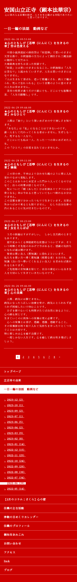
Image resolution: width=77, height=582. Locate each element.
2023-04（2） (15, 428)
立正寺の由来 (12, 380)
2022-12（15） (16, 450)
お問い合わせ (12, 543)
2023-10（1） (15, 405)
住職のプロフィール (17, 526)
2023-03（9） (15, 433)
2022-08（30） (16, 472)
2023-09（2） (15, 411)
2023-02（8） (15, 439)
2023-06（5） (15, 422)
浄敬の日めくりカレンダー (21, 517)
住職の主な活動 (14, 508)
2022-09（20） (16, 466)
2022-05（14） (16, 489)
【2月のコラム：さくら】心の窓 (25, 499)
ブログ (8, 570)
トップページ (12, 371)
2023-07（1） (15, 416)
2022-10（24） (16, 461)
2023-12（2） (15, 400)
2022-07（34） (16, 478)
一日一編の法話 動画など (21, 389)
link (7, 561)
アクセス (9, 552)
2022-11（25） (16, 455)
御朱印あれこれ (14, 534)
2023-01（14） (16, 444)
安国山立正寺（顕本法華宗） (39, 10)
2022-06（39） (16, 483)
